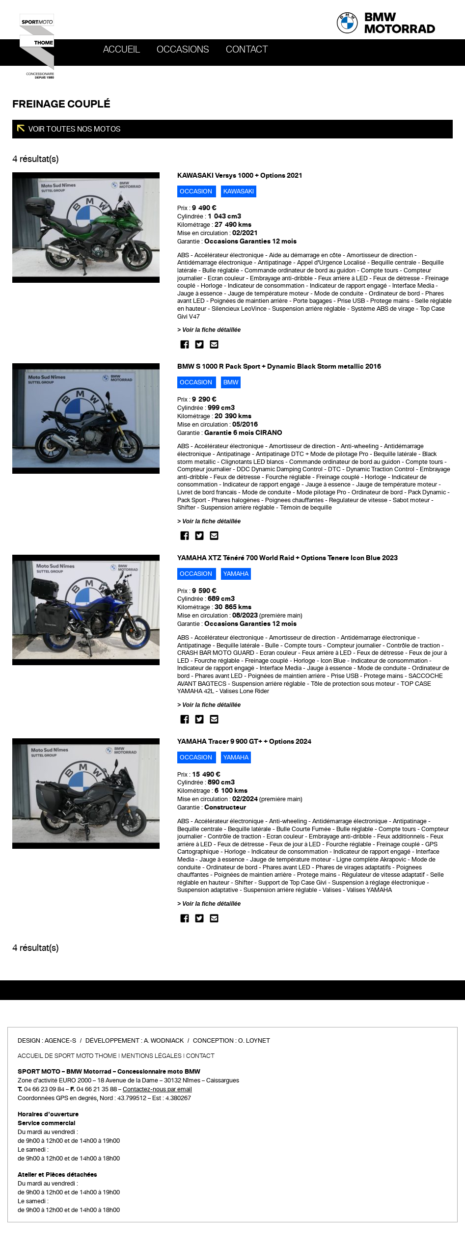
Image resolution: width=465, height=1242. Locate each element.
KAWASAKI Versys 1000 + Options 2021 (239, 175)
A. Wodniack (164, 1040)
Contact (247, 49)
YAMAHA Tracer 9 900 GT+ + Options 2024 (244, 741)
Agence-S (60, 1040)
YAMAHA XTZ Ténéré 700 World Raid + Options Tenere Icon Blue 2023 (287, 558)
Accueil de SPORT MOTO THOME (67, 1056)
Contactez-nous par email (157, 1089)
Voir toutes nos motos (74, 129)
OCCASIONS (183, 49)
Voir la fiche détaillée (211, 329)
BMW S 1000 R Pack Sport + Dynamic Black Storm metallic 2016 (279, 366)
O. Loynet (254, 1040)
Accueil (121, 49)
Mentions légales (151, 1056)
